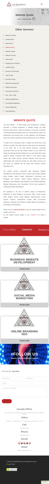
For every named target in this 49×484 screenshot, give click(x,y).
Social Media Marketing (24, 297)
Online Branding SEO (24, 333)
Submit (7, 401)
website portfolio (18, 209)
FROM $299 (24, 305)
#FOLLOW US (24, 354)
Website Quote (24, 15)
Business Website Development (24, 261)
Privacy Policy (10, 464)
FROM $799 (24, 269)
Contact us (34, 215)
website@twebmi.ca (24, 450)
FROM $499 (24, 341)
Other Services (24, 29)
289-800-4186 (24, 428)
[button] (45, 482)
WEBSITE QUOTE (24, 120)
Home (19, 19)
